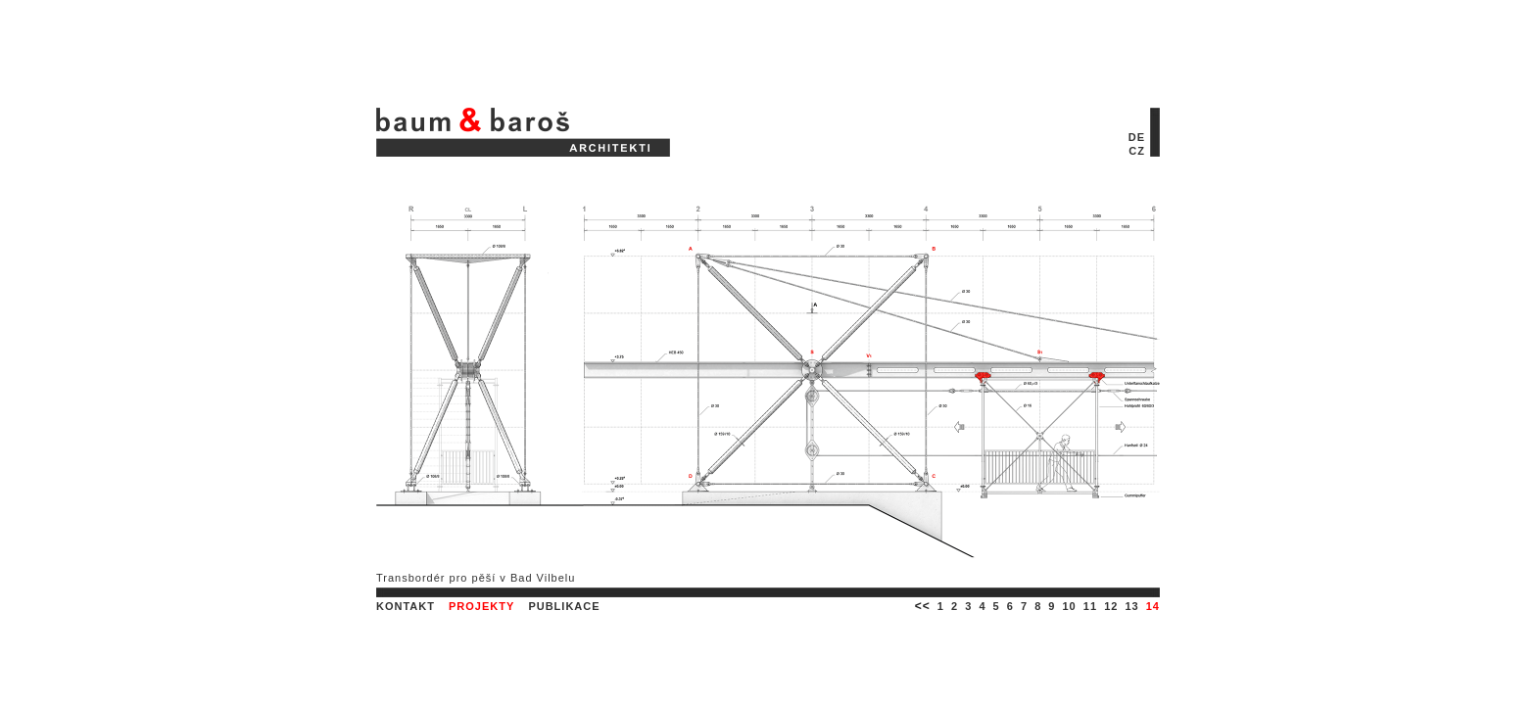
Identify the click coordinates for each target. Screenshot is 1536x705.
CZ (1136, 151)
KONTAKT (405, 606)
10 (1070, 606)
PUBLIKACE (564, 606)
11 (1090, 606)
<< (923, 606)
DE (1136, 137)
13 (1131, 606)
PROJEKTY (481, 606)
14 (1153, 606)
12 (1111, 606)
